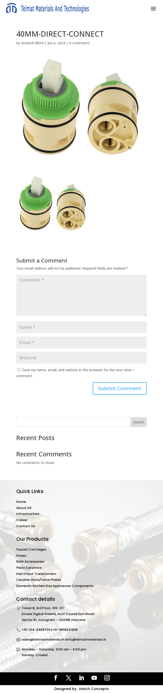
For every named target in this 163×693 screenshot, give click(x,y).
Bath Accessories (30, 561)
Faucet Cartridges (31, 549)
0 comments (79, 43)
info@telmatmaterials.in (86, 639)
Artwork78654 (32, 43)
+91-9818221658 (64, 629)
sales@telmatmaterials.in (43, 639)
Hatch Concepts (94, 688)
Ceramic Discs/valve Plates (38, 579)
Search (138, 422)
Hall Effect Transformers (36, 573)
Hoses (21, 555)
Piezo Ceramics (28, 567)
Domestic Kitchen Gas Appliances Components (54, 586)
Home (21, 501)
